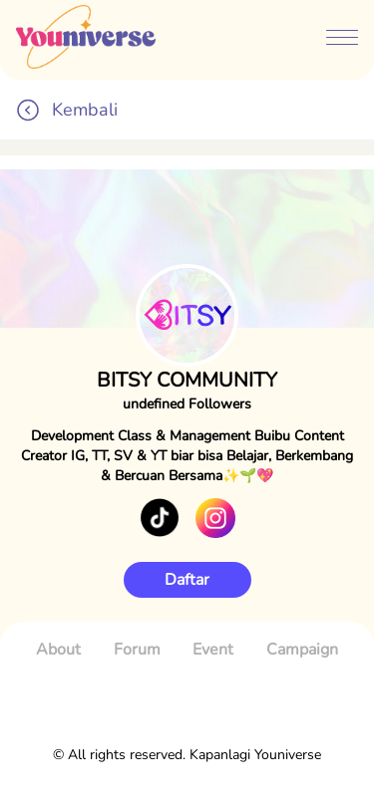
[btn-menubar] (342, 40)
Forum (137, 650)
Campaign (302, 650)
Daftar (187, 580)
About (58, 650)
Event (212, 650)
